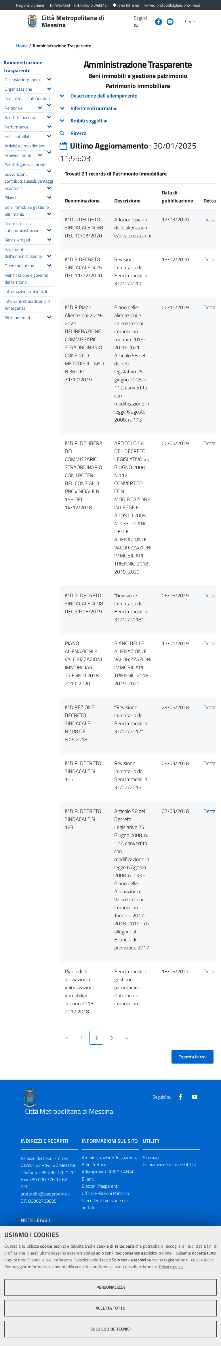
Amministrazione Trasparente (22, 66)
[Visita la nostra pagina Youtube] (168, 21)
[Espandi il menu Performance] (49, 125)
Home (22, 45)
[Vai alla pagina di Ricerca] (201, 21)
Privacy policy (171, 1266)
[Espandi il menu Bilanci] (49, 196)
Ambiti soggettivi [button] (89, 120)
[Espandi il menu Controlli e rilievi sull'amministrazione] (49, 229)
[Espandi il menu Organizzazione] (49, 88)
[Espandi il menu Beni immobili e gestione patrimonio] (49, 213)
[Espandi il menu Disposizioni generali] (49, 78)
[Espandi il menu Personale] (40, 107)
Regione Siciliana (30, 5)
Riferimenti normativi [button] (94, 108)
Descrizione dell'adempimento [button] (104, 96)
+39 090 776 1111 (57, 1172)
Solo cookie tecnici (110, 1329)
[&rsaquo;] (126, 1038)
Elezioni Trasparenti (100, 1186)
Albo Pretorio (94, 1164)
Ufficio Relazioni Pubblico (105, 1193)
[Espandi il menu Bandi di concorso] (49, 116)
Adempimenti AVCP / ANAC (108, 1171)
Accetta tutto (110, 1308)
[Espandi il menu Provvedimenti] (40, 154)
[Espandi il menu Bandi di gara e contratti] (49, 170)
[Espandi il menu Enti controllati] (49, 135)
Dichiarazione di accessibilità (169, 1164)
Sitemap (151, 1157)
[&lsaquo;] (66, 1038)
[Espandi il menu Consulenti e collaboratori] (49, 104)
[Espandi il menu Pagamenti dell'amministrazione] (49, 255)
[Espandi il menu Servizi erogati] (49, 238)
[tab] (138, 96)
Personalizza (110, 1287)
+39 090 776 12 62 (48, 1179)
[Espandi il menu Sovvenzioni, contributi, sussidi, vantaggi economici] (49, 187)
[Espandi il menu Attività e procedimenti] (49, 151)
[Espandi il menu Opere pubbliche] (49, 264)
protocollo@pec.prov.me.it (45, 1193)
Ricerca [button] (79, 133)
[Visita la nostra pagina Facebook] (156, 21)
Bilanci (88, 1178)
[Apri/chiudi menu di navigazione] (5, 20)
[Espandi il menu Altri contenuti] (49, 316)
